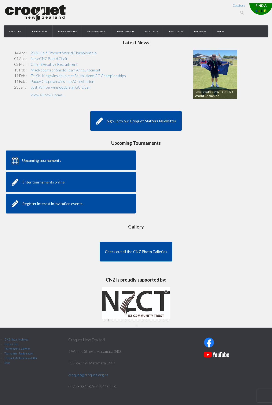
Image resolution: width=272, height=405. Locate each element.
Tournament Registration (18, 353)
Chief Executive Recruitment (54, 64)
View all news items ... (48, 95)
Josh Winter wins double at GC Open (61, 87)
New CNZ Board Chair (49, 58)
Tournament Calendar (17, 348)
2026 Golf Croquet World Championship (64, 53)
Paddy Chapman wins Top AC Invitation (62, 81)
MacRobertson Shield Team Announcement (65, 70)
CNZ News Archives (16, 339)
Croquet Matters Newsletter (20, 358)
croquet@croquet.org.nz (88, 374)
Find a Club (11, 344)
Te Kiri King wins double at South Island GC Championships (78, 75)
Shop (7, 362)
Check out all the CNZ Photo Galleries (136, 251)
